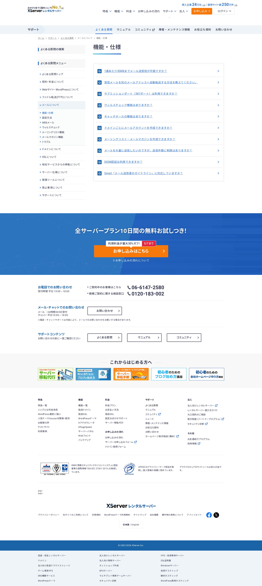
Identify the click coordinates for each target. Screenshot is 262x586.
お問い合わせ (224, 29)
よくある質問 (103, 29)
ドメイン (42, 560)
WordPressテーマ (46, 581)
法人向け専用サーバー (110, 560)
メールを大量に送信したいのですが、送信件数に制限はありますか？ (162, 150)
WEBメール (48, 122)
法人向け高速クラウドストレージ (54, 565)
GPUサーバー (105, 571)
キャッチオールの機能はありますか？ (162, 116)
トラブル (46, 142)
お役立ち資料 (202, 29)
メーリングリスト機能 (53, 132)
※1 (66, 14)
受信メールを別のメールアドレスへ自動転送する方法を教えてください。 (162, 82)
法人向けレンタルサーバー (112, 555)
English (135, 524)
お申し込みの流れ (149, 18)
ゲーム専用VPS (45, 571)
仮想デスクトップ (169, 571)
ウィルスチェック (51, 127)
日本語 (126, 524)
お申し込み (200, 18)
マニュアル (124, 29)
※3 (203, 12)
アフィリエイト (194, 515)
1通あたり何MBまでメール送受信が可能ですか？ (162, 71)
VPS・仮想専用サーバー (172, 555)
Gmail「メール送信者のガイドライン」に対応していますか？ (162, 173)
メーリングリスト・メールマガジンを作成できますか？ (162, 139)
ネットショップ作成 (109, 565)
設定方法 (47, 117)
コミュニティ (143, 29)
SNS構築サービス (46, 576)
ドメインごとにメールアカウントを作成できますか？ (162, 127)
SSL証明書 (166, 560)
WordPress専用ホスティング (175, 581)
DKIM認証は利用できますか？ (162, 162)
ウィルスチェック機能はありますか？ (162, 105)
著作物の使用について (173, 515)
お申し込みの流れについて (132, 260)
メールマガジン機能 (52, 137)
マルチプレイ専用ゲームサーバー (115, 576)
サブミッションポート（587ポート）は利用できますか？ (162, 93)
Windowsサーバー (170, 565)
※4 (235, 12)
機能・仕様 (47, 113)
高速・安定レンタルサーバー (52, 555)
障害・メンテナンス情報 (174, 29)
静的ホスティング (169, 576)
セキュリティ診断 (107, 581)
